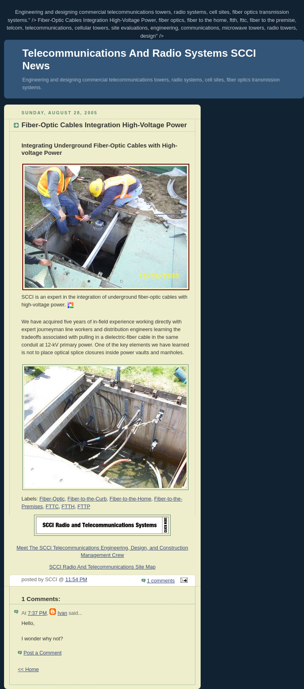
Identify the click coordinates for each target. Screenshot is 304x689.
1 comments (161, 581)
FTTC (52, 506)
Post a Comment (43, 653)
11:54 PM (76, 579)
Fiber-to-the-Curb (87, 499)
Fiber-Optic (51, 499)
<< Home (28, 669)
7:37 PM (37, 613)
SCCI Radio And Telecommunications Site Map (102, 567)
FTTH (68, 506)
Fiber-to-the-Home (130, 499)
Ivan (62, 613)
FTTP (83, 506)
